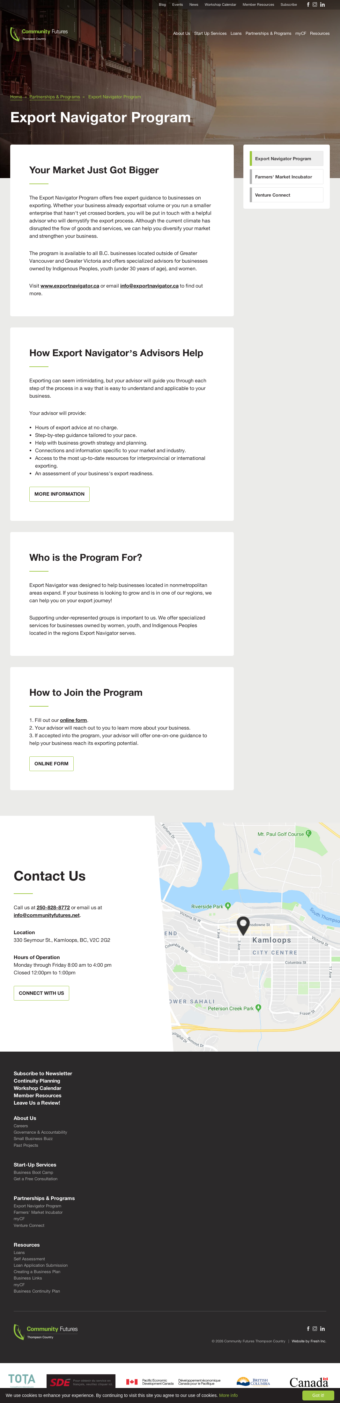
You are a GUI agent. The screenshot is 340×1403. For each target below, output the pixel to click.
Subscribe (289, 4)
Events (177, 4)
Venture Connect (272, 195)
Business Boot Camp (33, 1172)
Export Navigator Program (283, 158)
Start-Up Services (35, 1164)
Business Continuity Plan (37, 1291)
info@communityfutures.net (47, 915)
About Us (181, 33)
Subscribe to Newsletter (43, 1073)
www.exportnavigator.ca (70, 285)
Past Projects (26, 1145)
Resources (320, 33)
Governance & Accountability (40, 1132)
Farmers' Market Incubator (283, 176)
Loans (236, 33)
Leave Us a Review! (37, 1102)
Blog (162, 4)
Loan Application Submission (41, 1265)
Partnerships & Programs (269, 33)
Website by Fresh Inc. (309, 1341)
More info (228, 1395)
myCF (300, 33)
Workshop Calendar (220, 4)
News (193, 4)
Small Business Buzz (33, 1138)
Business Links (28, 1278)
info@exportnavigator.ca (149, 285)
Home (16, 96)
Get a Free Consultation (35, 1178)
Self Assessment (29, 1259)
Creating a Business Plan (37, 1271)
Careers (21, 1125)
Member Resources (258, 4)
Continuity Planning (37, 1080)
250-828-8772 (53, 907)
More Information (59, 494)
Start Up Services (210, 33)
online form (73, 720)
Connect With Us (41, 993)
